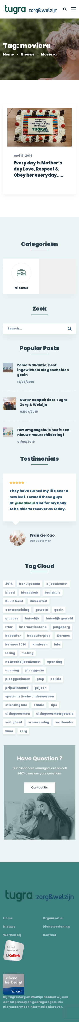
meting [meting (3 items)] (27, 655)
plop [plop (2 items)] (40, 681)
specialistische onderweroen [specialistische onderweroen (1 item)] (29, 699)
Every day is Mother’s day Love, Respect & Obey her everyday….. (38, 173)
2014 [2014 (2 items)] (9, 586)
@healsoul (25, 507)
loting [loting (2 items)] (10, 655)
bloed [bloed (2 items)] (10, 595)
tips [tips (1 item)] (54, 707)
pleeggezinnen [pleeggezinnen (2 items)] (17, 681)
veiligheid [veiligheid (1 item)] (13, 725)
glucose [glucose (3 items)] (12, 621)
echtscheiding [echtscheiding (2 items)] (17, 612)
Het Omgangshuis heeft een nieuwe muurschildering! (43, 434)
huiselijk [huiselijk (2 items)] (32, 621)
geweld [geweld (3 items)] (42, 612)
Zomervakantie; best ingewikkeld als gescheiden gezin (43, 372)
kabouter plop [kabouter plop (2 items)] (39, 638)
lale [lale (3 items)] (57, 647)
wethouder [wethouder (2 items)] (64, 725)
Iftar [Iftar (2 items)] (9, 629)
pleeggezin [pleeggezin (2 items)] (34, 673)
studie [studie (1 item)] (38, 707)
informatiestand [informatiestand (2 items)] (33, 629)
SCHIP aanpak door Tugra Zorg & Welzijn (44, 405)
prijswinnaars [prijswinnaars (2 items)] (16, 690)
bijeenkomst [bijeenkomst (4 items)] (57, 586)
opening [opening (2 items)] (12, 673)
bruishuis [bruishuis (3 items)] (52, 595)
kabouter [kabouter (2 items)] (13, 638)
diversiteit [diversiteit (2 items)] (38, 603)
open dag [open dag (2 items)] (54, 664)
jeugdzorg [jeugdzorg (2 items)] (61, 629)
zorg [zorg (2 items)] (23, 733)
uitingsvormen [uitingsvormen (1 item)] (17, 716)
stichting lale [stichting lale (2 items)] (16, 707)
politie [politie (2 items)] (55, 681)
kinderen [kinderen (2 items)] (40, 647)
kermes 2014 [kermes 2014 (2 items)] (15, 647)
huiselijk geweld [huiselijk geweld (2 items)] (59, 621)
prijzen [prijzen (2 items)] (41, 690)
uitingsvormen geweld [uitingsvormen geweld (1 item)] (55, 716)
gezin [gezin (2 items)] (58, 612)
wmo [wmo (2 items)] (9, 733)
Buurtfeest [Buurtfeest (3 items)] (14, 603)
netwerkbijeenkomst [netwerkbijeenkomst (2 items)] (23, 664)
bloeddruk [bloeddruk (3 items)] (29, 595)
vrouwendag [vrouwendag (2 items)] (38, 725)
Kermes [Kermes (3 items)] (63, 638)
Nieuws (27, 54)
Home (8, 54)
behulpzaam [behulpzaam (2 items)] (29, 586)
